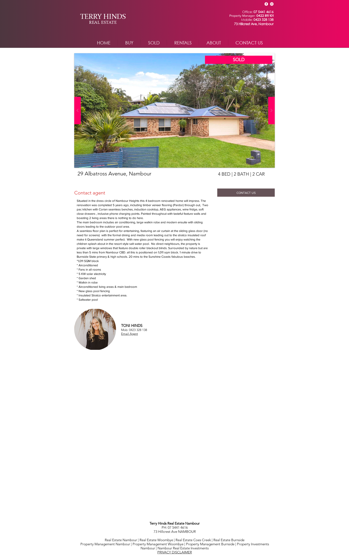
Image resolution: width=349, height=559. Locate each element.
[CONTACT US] (246, 193)
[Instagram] (272, 4)
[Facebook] (266, 4)
